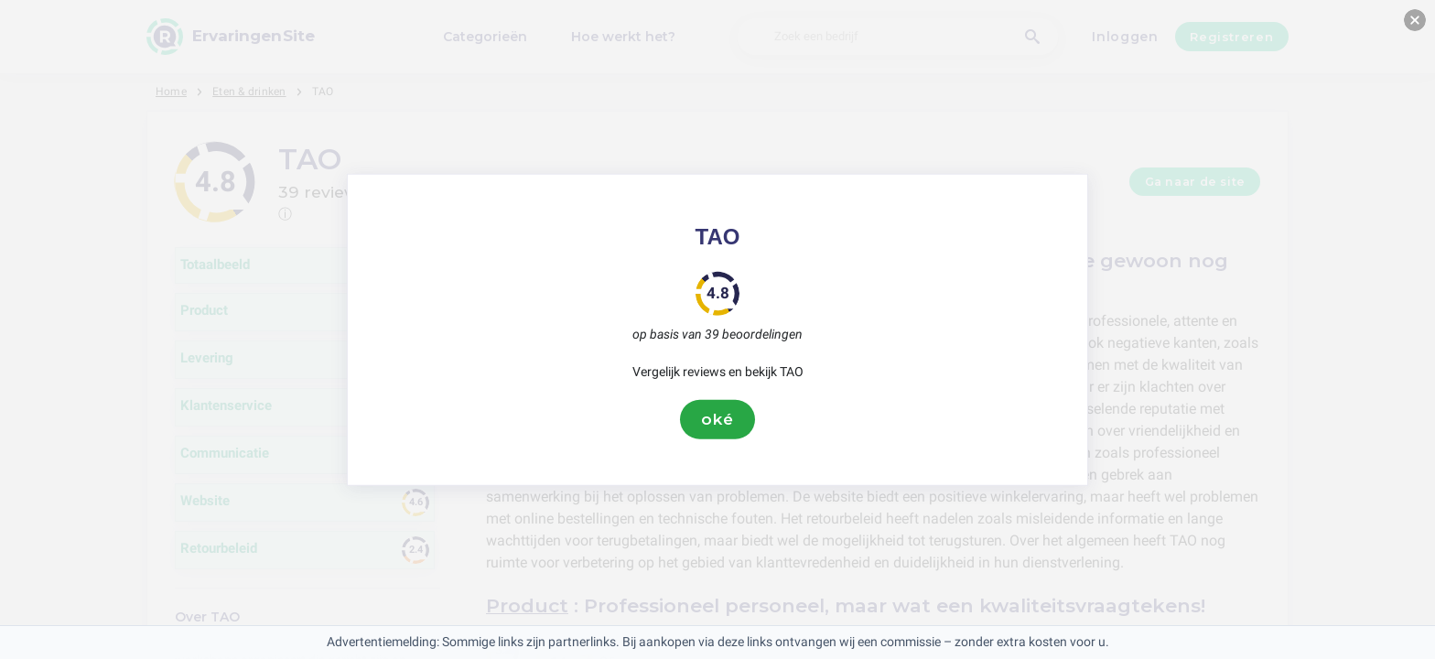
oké (717, 419)
